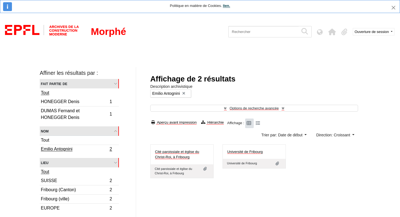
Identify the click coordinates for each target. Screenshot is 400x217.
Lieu (44, 162)
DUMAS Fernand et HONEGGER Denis (76, 114)
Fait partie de (54, 83)
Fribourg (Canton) (76, 191)
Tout (45, 92)
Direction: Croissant (333, 135)
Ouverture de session (372, 32)
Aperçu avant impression (174, 122)
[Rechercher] (263, 31)
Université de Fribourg (245, 152)
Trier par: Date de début (282, 135)
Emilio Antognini (76, 150)
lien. (226, 6)
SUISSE (76, 181)
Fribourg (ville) (76, 200)
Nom (45, 131)
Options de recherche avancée (254, 108)
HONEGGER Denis (76, 102)
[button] (332, 31)
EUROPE (76, 209)
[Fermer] (393, 7)
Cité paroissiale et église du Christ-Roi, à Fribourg (177, 154)
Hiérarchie (212, 122)
